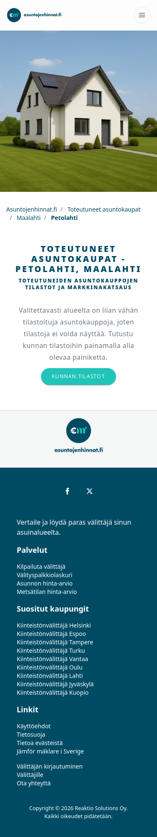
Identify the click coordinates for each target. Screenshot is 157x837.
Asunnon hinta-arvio (45, 583)
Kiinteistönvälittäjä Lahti (50, 676)
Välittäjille (30, 775)
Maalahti (28, 218)
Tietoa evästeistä (40, 743)
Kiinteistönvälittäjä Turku (51, 650)
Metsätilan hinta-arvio (47, 592)
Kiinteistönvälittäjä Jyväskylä (55, 684)
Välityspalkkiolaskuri (44, 575)
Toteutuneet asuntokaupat (103, 209)
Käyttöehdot (34, 726)
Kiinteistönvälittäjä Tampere (55, 642)
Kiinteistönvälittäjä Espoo (51, 634)
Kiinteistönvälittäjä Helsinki (54, 625)
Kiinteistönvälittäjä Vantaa (52, 659)
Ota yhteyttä (34, 783)
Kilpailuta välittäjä (41, 566)
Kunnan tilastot (78, 376)
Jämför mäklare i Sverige (50, 751)
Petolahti (63, 218)
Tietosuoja (31, 734)
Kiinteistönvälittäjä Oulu (49, 667)
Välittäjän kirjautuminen (50, 766)
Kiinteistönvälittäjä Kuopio (53, 692)
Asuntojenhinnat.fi (31, 209)
